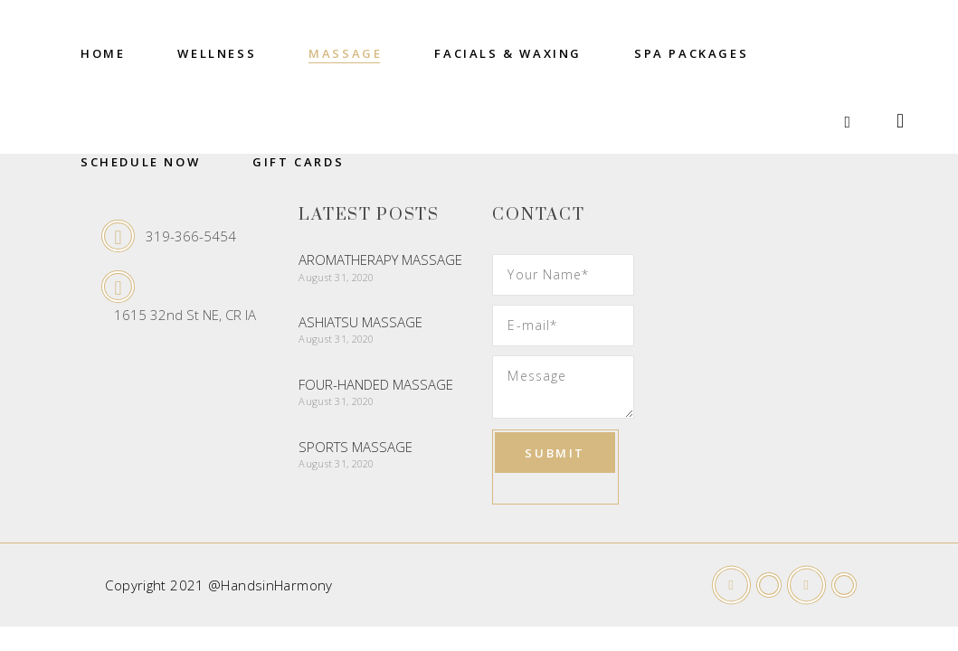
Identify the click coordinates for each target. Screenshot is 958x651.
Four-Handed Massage (376, 384)
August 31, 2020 (336, 277)
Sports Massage (356, 447)
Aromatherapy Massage (380, 259)
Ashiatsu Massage (360, 322)
